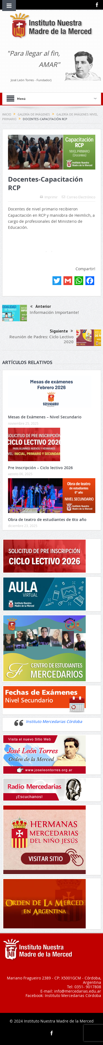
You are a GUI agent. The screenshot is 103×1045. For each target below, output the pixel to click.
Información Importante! (54, 312)
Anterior (40, 307)
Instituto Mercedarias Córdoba (54, 721)
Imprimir (49, 197)
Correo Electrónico (78, 197)
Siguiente (61, 331)
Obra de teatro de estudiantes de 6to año (47, 519)
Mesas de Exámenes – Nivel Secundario (45, 416)
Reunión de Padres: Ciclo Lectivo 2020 (41, 339)
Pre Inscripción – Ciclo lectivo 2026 (40, 467)
